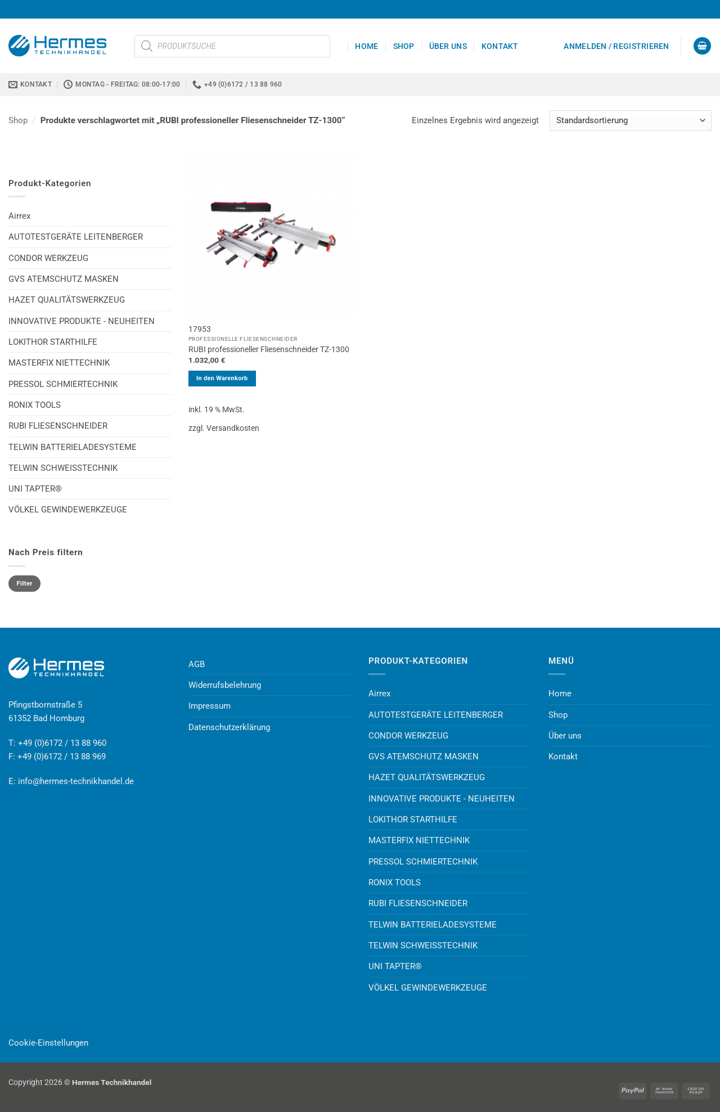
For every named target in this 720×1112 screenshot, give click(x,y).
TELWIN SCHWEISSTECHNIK (63, 468)
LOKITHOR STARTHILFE (52, 342)
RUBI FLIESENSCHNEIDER (57, 426)
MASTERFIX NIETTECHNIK (59, 363)
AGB (196, 664)
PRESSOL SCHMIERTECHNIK (63, 384)
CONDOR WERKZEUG (48, 258)
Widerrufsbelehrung (224, 685)
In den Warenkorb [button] (222, 378)
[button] (616, 46)
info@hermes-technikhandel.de (76, 781)
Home (366, 46)
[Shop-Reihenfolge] (631, 120)
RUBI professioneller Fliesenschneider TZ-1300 (268, 349)
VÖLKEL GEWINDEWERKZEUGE (67, 510)
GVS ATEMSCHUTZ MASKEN (63, 279)
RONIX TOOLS (34, 405)
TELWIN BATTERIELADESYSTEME (72, 447)
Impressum (209, 706)
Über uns (448, 46)
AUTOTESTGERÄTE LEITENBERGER (75, 237)
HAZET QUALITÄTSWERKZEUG (66, 300)
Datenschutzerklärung (229, 727)
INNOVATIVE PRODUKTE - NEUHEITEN (81, 321)
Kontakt (500, 46)
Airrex (19, 216)
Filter (25, 583)
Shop (404, 46)
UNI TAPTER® (35, 489)
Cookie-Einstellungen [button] (48, 1043)
